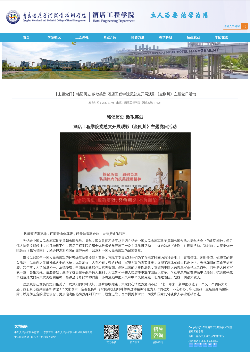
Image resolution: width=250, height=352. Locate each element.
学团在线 (221, 37)
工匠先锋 (82, 37)
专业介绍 (109, 37)
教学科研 (165, 37)
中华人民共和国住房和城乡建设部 (73, 332)
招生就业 (193, 37)
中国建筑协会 (21, 336)
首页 (26, 37)
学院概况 (54, 37)
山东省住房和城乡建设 (43, 336)
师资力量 (137, 37)
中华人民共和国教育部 (26, 332)
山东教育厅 (47, 332)
